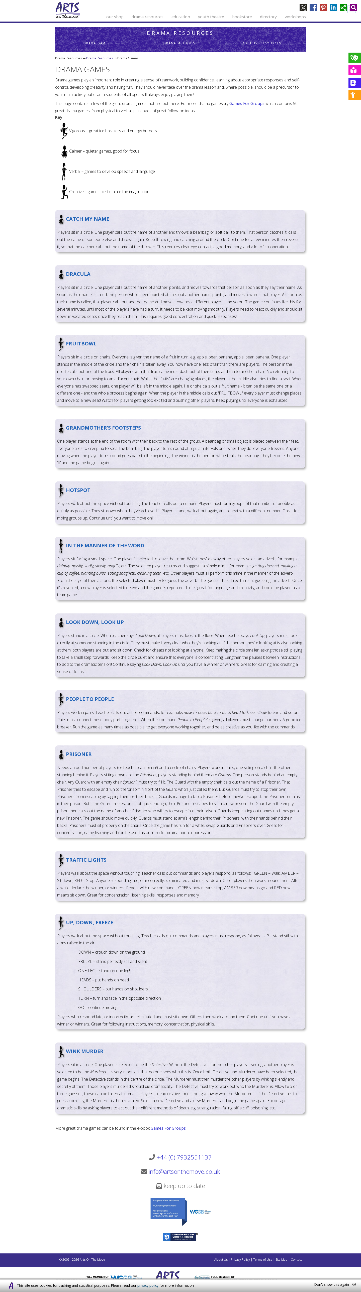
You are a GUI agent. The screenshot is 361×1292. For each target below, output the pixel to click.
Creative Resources (262, 43)
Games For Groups (246, 103)
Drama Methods (179, 43)
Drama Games (96, 43)
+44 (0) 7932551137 (184, 1157)
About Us (221, 1259)
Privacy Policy (240, 1259)
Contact (296, 1259)
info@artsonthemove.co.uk (184, 1171)
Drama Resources (180, 33)
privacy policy (147, 1285)
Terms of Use (262, 1259)
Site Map (282, 1259)
